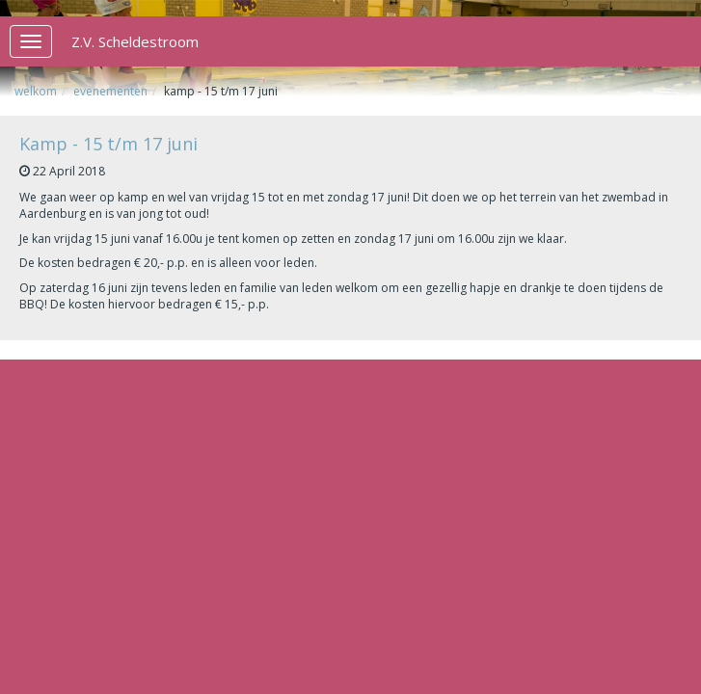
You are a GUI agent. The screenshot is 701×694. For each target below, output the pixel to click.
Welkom (35, 91)
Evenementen (110, 91)
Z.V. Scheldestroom (135, 41)
